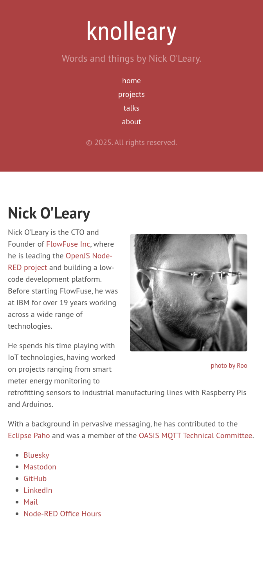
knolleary (131, 31)
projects (131, 94)
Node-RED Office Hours (62, 514)
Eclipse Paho (29, 435)
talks (132, 108)
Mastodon (39, 467)
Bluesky (36, 455)
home (131, 80)
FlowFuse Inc (68, 244)
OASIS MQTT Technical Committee (195, 435)
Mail (30, 502)
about (131, 121)
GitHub (35, 478)
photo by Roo (229, 365)
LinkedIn (37, 490)
